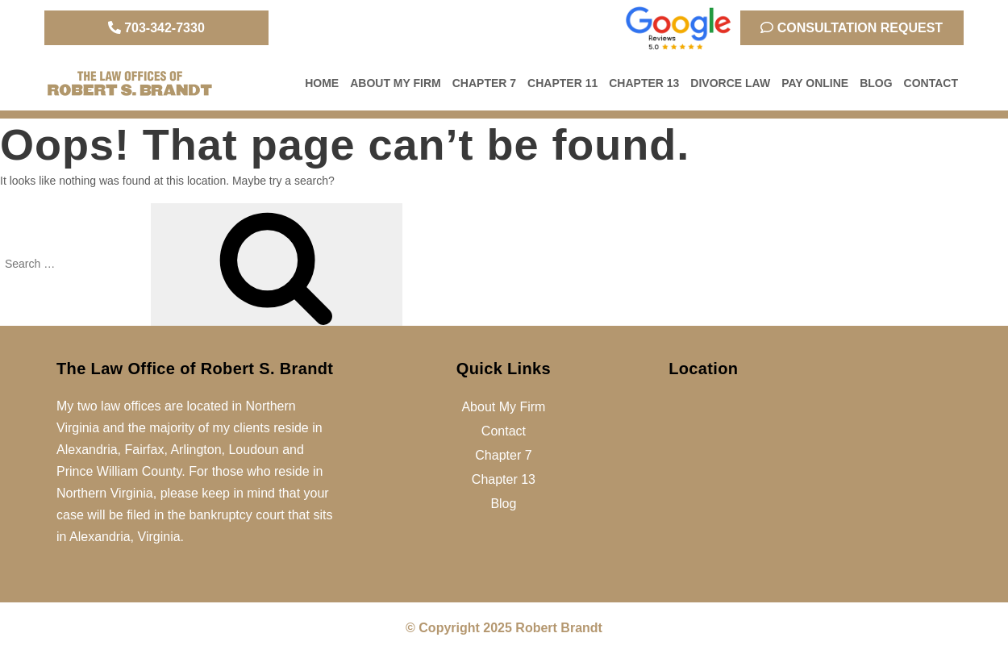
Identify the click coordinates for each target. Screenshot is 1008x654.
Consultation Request (851, 28)
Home (322, 83)
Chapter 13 (644, 83)
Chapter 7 (484, 83)
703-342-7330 (156, 28)
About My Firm (395, 83)
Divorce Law (730, 83)
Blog (876, 83)
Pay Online (814, 83)
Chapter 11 (562, 83)
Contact (931, 83)
